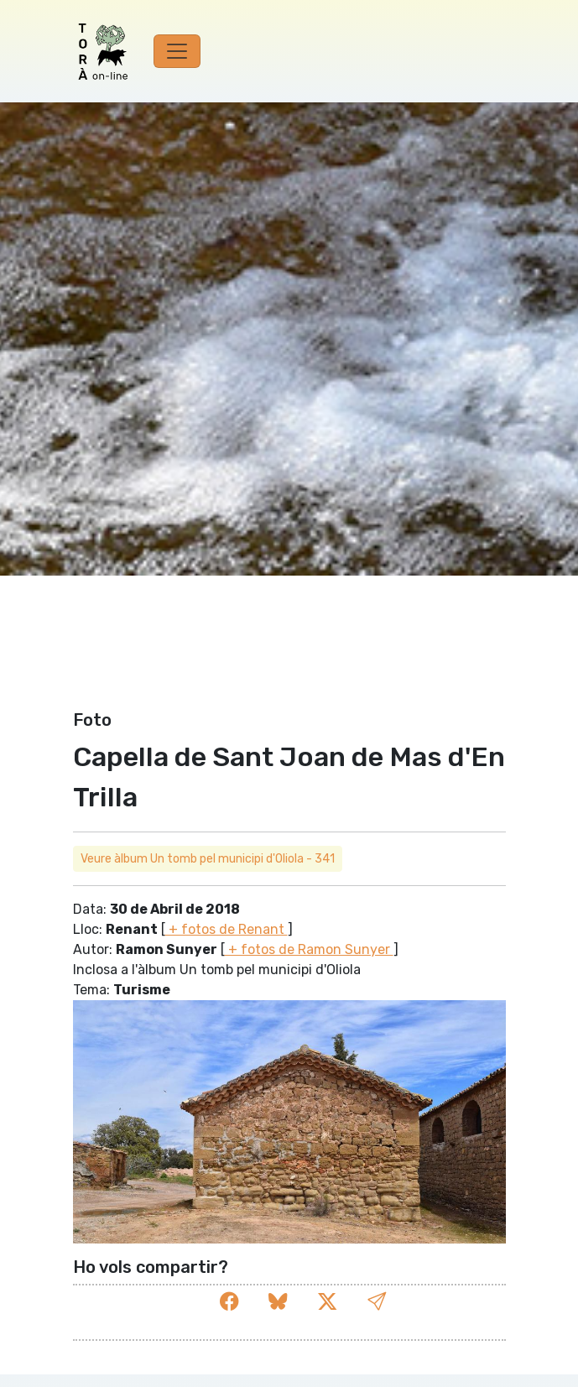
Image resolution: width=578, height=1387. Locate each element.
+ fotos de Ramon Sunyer (309, 949)
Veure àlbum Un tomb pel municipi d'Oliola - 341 (208, 859)
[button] (376, 1302)
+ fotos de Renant (226, 929)
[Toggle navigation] (177, 51)
